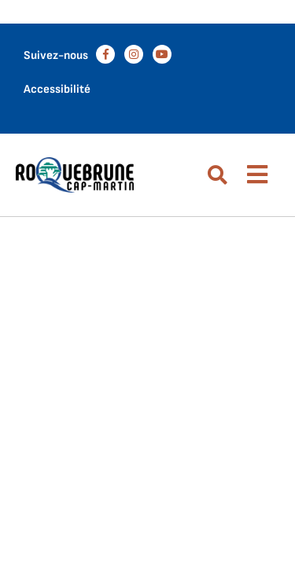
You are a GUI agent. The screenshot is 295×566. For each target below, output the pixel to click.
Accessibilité (57, 89)
